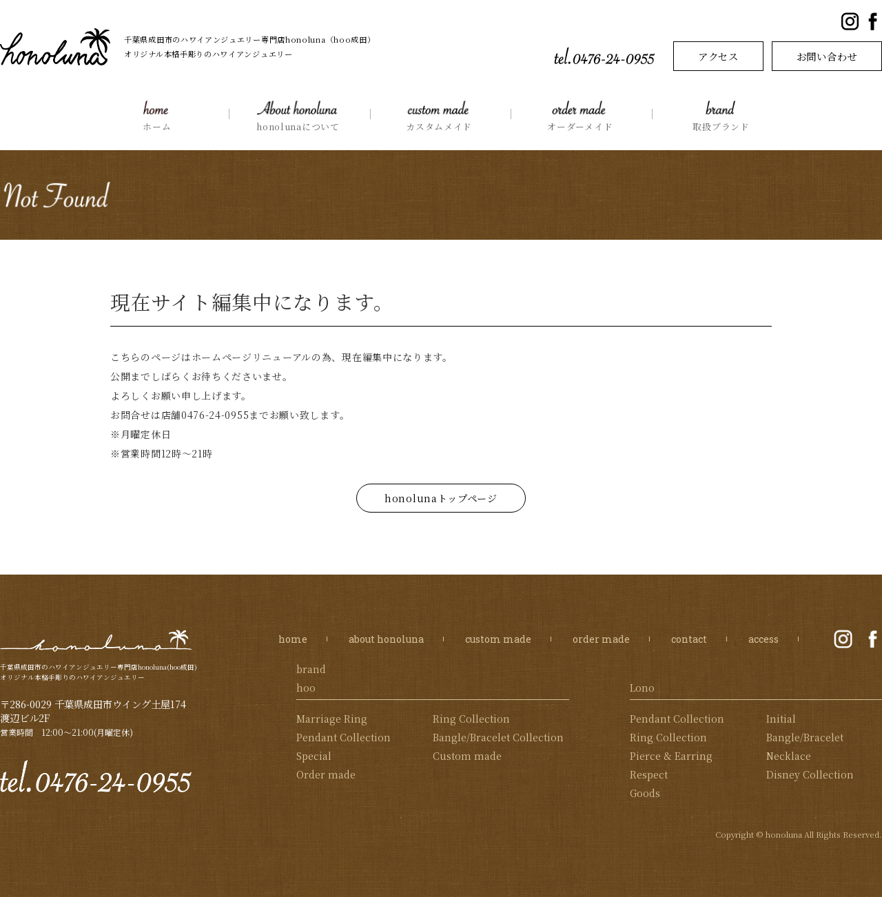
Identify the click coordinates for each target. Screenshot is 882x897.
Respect (649, 774)
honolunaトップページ (441, 498)
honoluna (96, 641)
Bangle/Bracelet (804, 737)
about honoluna (386, 639)
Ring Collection (471, 718)
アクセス (718, 56)
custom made (498, 639)
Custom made (467, 756)
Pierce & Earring (671, 756)
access (763, 639)
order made (601, 639)
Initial (781, 718)
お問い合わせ (827, 56)
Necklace (788, 756)
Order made (326, 774)
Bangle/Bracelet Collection (498, 737)
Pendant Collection (343, 737)
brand (311, 669)
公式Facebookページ (872, 21)
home (292, 639)
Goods (645, 793)
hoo (306, 687)
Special (313, 756)
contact (689, 639)
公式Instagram (850, 21)
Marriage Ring (331, 718)
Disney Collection (810, 774)
